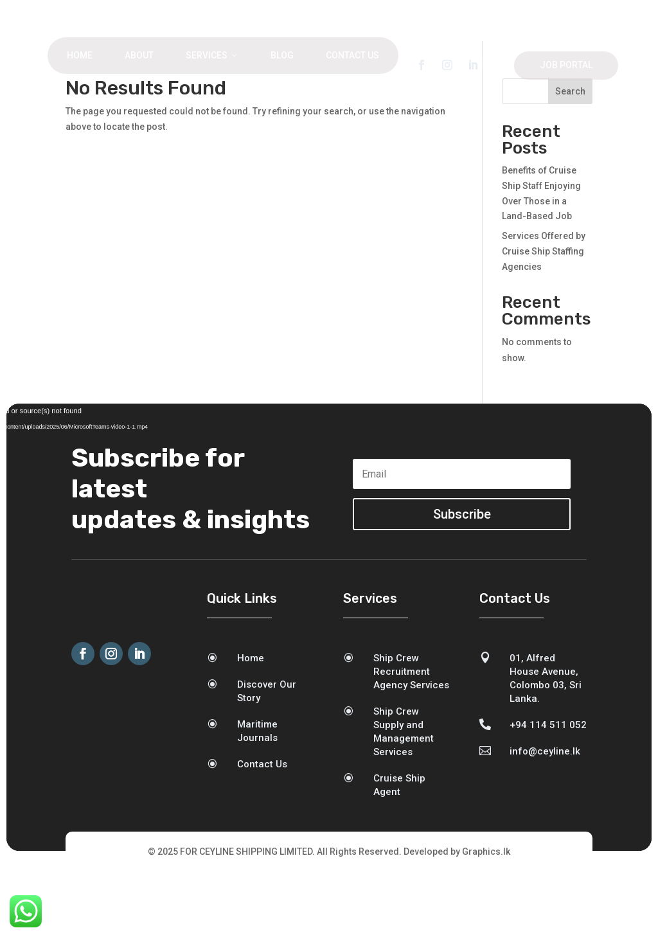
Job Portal (566, 65)
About (139, 55)
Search (570, 155)
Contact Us (352, 55)
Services (212, 55)
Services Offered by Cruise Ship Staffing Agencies (543, 315)
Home (80, 55)
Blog (282, 55)
